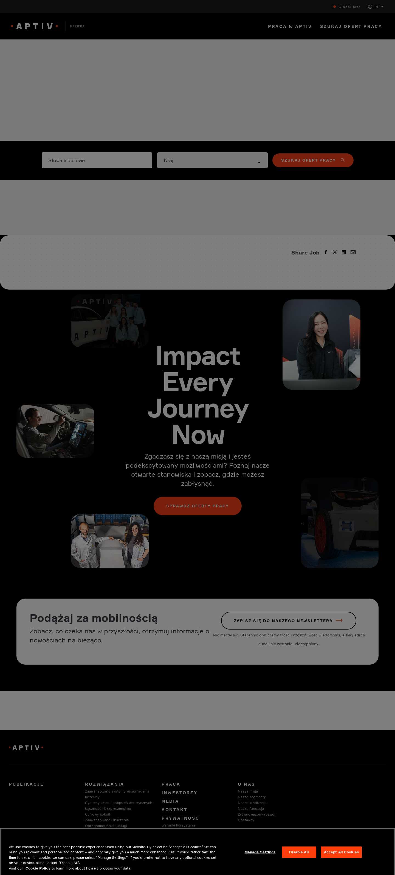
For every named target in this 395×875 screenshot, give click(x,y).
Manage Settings (260, 857)
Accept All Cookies (341, 857)
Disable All (299, 857)
